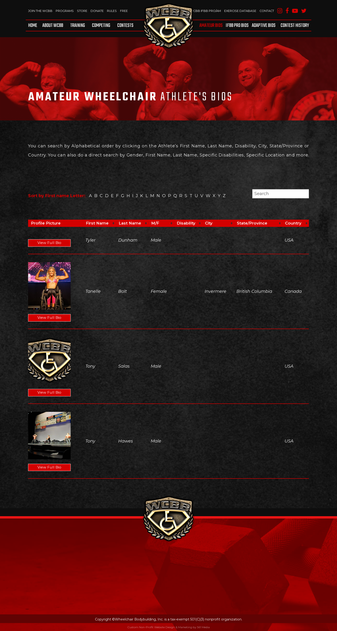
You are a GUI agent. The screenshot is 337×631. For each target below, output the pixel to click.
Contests (125, 25)
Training (77, 25)
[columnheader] (99, 223)
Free (125, 11)
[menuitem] (33, 25)
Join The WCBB (40, 11)
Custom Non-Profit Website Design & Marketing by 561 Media (168, 627)
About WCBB (52, 25)
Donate (98, 11)
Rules (113, 11)
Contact (266, 11)
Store (83, 11)
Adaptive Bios (263, 25)
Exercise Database (239, 11)
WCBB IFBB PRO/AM (204, 11)
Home (32, 25)
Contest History (295, 25)
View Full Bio (49, 243)
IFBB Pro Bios (237, 25)
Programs (65, 11)
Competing (101, 25)
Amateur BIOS (211, 25)
